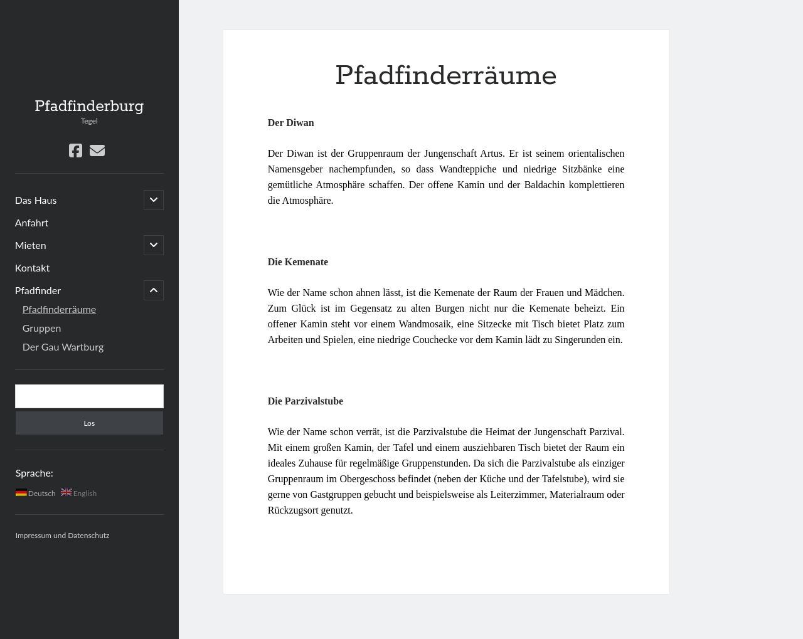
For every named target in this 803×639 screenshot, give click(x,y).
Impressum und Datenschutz (63, 535)
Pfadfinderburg (89, 107)
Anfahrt (32, 222)
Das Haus (36, 200)
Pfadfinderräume (60, 309)
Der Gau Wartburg (63, 346)
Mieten (30, 245)
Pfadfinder (38, 290)
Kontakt (32, 267)
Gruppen (42, 328)
